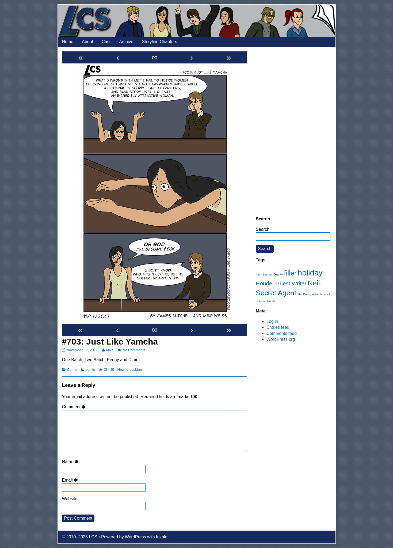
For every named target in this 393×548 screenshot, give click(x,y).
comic (90, 370)
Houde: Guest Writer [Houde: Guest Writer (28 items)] (281, 283)
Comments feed (281, 333)
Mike (109, 350)
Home (68, 41)
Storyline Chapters (159, 41)
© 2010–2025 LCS (79, 537)
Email (71, 480)
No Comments (134, 350)
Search (262, 229)
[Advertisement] (293, 131)
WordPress (135, 537)
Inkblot (162, 537)
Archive (126, 41)
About (87, 41)
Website (70, 498)
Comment (74, 407)
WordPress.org (280, 339)
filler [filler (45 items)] (290, 273)
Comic (72, 370)
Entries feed (277, 327)
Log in (272, 321)
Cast (106, 41)
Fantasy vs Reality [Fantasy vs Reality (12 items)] (269, 274)
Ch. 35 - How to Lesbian (123, 370)
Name (71, 461)
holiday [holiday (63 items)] (310, 272)
